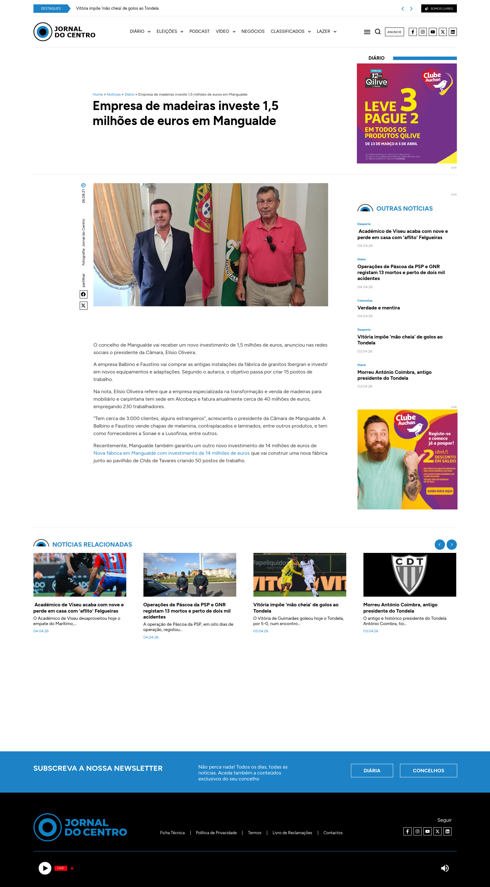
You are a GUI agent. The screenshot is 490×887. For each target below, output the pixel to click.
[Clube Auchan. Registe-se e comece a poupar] (408, 508)
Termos (255, 832)
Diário (129, 94)
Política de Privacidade (216, 832)
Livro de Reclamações (292, 832)
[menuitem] (143, 31)
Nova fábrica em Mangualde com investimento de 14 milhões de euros (171, 453)
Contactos (332, 832)
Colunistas (365, 301)
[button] (84, 294)
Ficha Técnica (172, 832)
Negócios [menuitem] (253, 31)
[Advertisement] (245, 699)
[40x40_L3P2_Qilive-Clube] (407, 162)
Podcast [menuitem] (199, 31)
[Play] (45, 868)
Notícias (114, 94)
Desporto (364, 224)
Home (98, 94)
